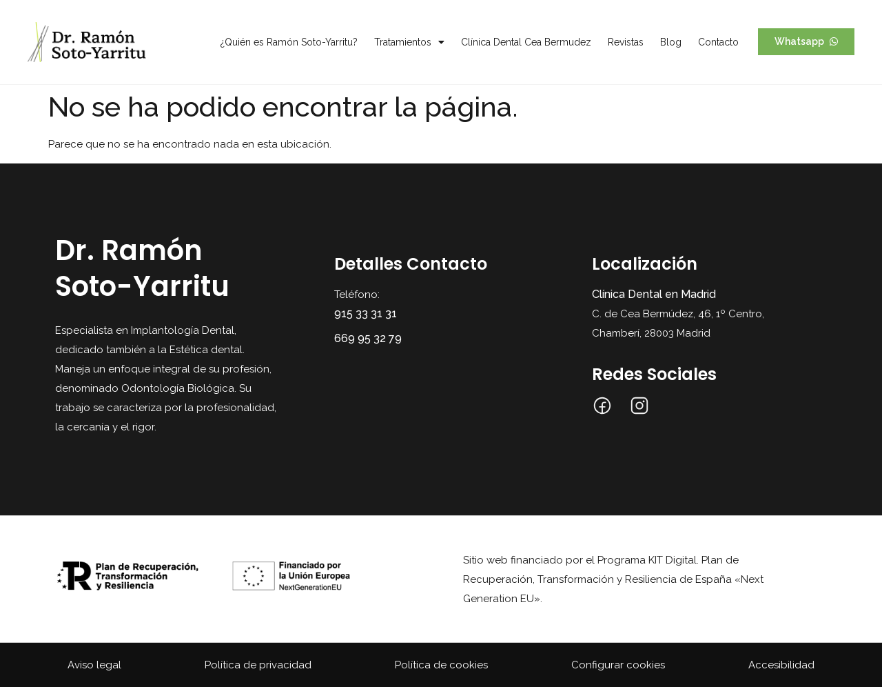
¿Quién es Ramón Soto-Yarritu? (289, 42)
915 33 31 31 (365, 313)
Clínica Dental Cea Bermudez (526, 42)
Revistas (626, 42)
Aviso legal (94, 665)
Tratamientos (409, 42)
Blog (670, 42)
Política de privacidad (258, 665)
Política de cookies (441, 665)
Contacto (718, 42)
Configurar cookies (618, 665)
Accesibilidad (781, 665)
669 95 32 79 (368, 338)
